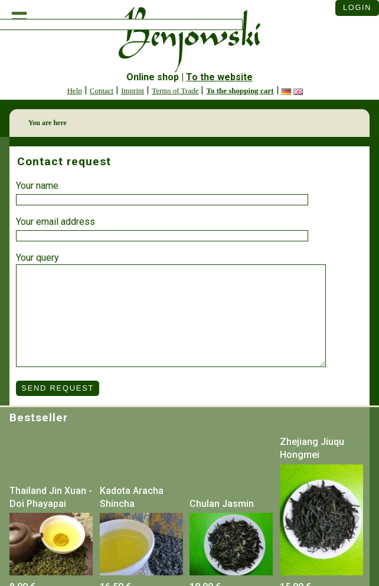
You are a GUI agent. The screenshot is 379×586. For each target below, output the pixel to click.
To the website (219, 77)
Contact (101, 90)
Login (357, 7)
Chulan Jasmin (222, 503)
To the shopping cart (239, 90)
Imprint (132, 90)
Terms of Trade (175, 90)
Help (74, 90)
